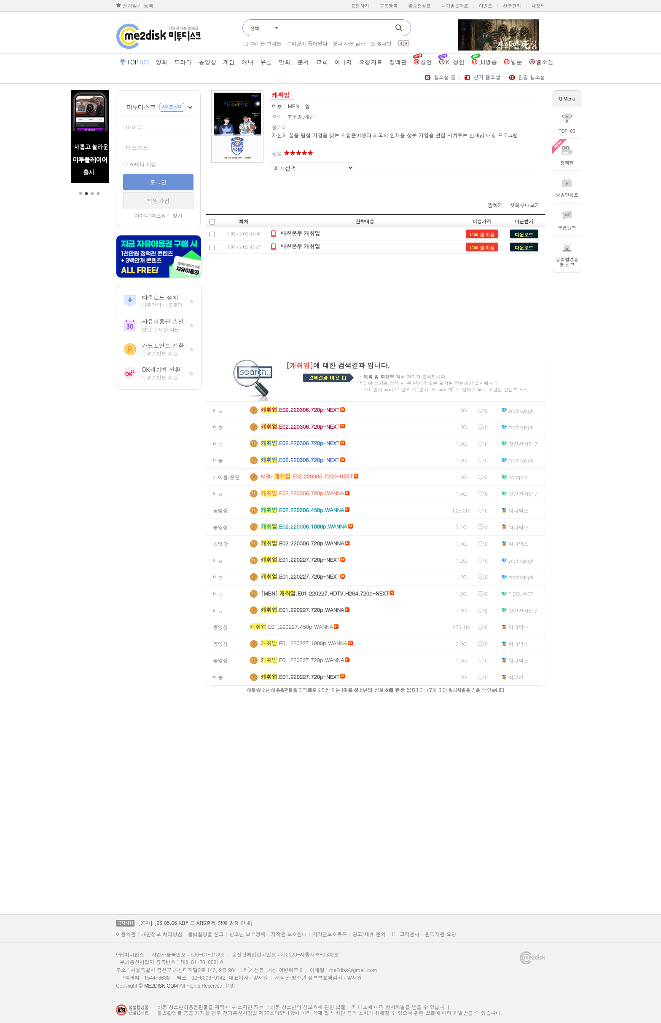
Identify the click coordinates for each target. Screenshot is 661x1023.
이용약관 (126, 934)
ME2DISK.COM (161, 985)
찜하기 (495, 204)
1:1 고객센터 (405, 934)
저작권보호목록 (329, 934)
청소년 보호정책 (247, 934)
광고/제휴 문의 (369, 934)
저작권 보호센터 (289, 934)
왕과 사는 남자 (349, 43)
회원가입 (158, 200)
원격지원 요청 (440, 934)
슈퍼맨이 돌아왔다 (306, 43)
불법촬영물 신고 (206, 934)
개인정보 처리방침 (161, 934)
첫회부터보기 (525, 204)
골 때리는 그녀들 (262, 43)
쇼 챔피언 (381, 43)
